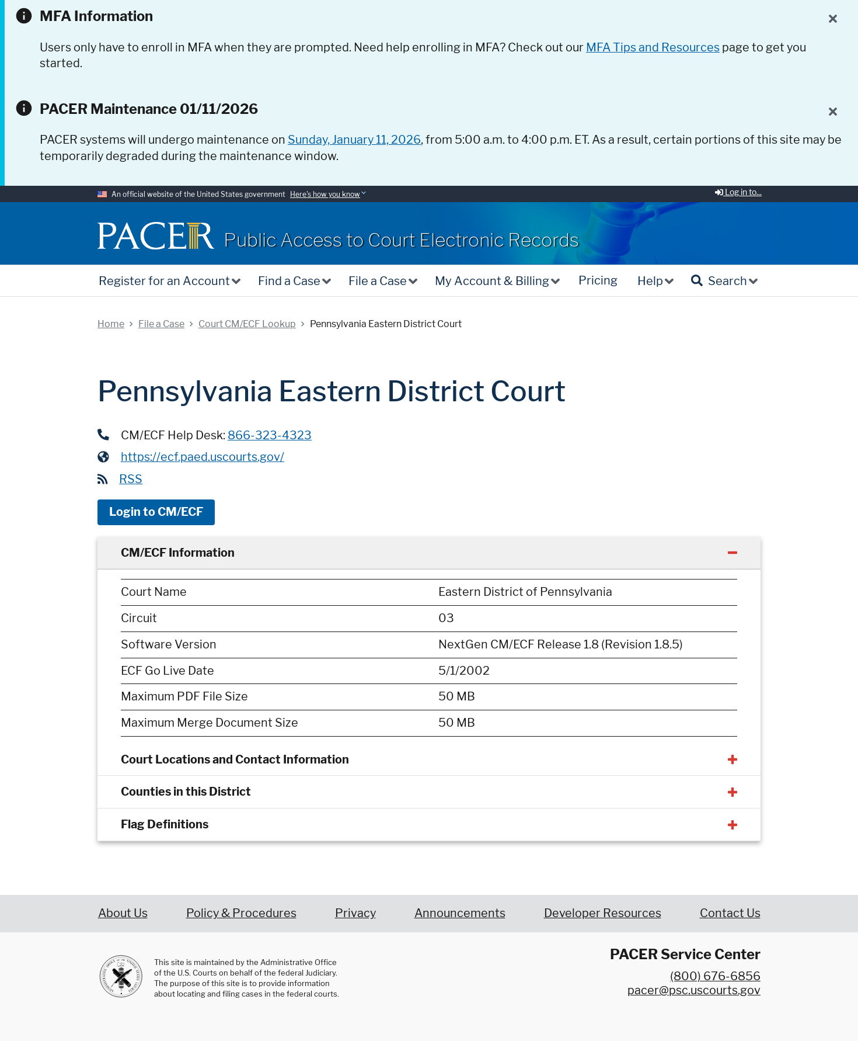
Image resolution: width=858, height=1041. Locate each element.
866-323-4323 (270, 435)
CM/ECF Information (178, 553)
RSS (130, 479)
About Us (123, 913)
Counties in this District (186, 792)
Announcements (459, 913)
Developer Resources (602, 913)
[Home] (155, 235)
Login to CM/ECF (156, 512)
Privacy (355, 913)
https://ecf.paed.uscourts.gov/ (202, 457)
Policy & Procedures (241, 913)
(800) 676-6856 (715, 976)
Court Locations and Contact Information (235, 759)
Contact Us (730, 913)
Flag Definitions (164, 824)
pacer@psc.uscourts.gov (694, 990)
